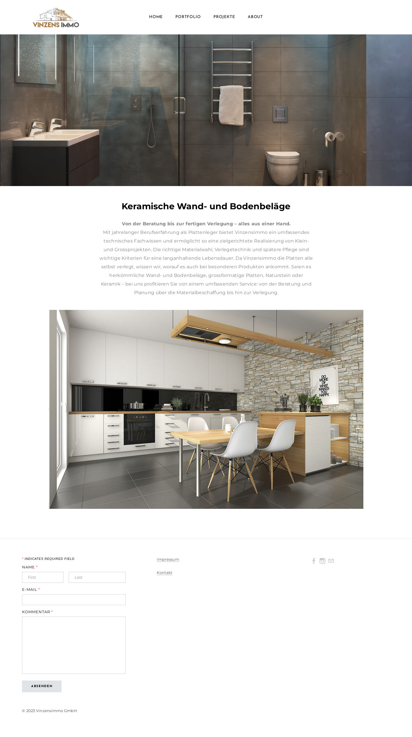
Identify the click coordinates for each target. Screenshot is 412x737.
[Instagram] (322, 561)
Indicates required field (48, 558)
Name (30, 567)
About (255, 17)
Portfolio (188, 17)
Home (156, 17)
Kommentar (37, 612)
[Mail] (331, 561)
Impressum (168, 559)
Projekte (224, 17)
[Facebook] (314, 561)
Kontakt (164, 572)
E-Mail (31, 589)
